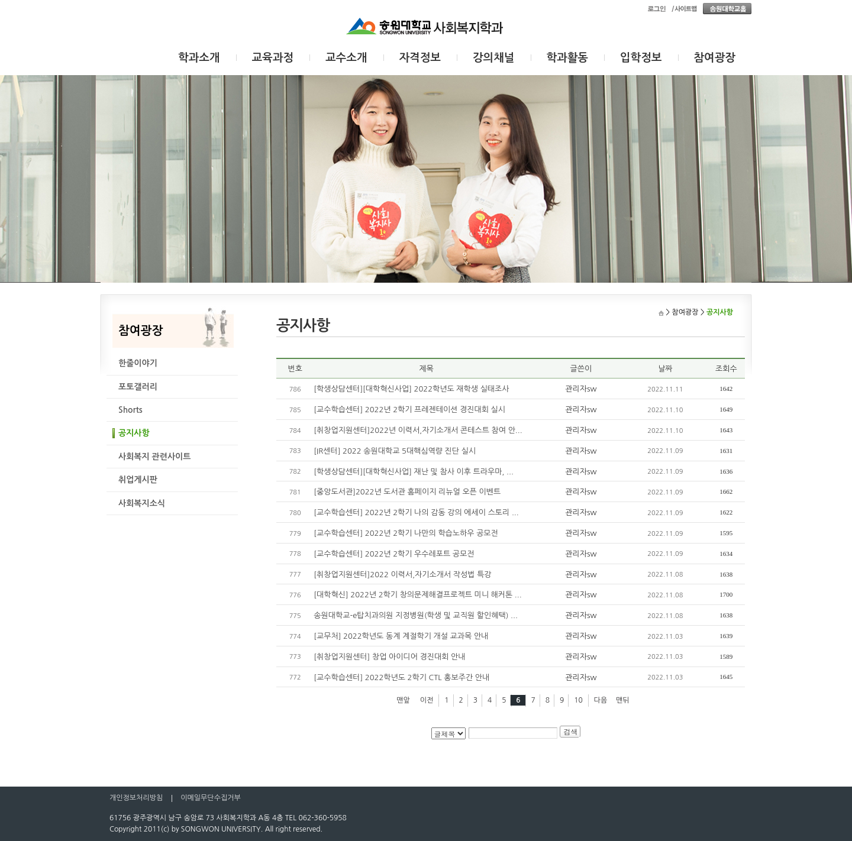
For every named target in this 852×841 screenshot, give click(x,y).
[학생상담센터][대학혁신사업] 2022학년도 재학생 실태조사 (411, 389)
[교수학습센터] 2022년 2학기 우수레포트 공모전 (394, 554)
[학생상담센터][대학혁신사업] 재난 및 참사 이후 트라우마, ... (414, 472)
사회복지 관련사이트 (154, 456)
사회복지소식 (141, 503)
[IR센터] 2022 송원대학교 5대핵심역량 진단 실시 (395, 451)
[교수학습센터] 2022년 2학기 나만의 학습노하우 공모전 (406, 533)
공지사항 (134, 433)
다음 (601, 700)
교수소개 (346, 57)
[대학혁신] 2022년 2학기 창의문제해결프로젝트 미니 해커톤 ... (417, 595)
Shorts (130, 410)
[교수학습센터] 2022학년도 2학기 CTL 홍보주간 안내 (401, 677)
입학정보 (641, 57)
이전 (427, 700)
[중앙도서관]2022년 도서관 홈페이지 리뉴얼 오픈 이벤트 (407, 492)
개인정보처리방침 (136, 797)
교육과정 (273, 57)
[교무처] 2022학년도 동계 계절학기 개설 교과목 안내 (401, 636)
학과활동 (568, 57)
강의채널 (494, 57)
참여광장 (715, 57)
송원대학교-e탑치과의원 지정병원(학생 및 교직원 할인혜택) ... (416, 615)
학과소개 (199, 57)
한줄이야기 (137, 363)
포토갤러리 (137, 387)
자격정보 (420, 57)
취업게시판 (137, 480)
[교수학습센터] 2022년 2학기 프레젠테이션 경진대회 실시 (409, 409)
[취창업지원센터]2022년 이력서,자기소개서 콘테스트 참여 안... (418, 430)
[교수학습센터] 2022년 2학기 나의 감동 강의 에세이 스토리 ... (416, 512)
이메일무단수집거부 (210, 797)
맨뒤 (623, 700)
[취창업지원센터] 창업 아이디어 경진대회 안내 (389, 657)
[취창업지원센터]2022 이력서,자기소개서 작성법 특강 (402, 574)
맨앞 (403, 700)
